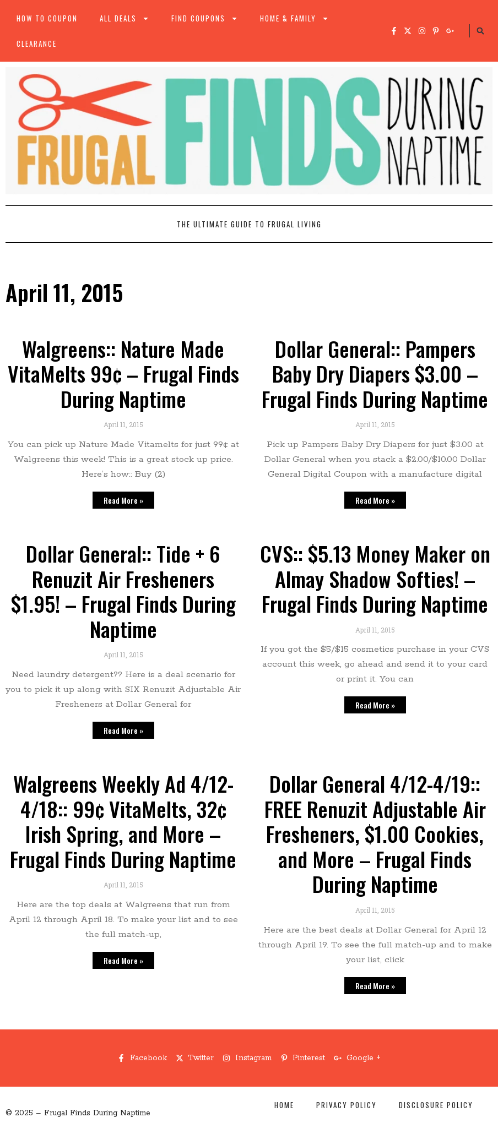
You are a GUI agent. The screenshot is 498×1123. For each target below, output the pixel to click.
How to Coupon (47, 18)
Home (284, 1104)
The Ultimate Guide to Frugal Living (249, 224)
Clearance (37, 43)
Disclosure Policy (436, 1104)
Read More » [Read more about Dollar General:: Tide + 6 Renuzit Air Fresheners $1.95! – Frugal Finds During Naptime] (123, 730)
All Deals (124, 18)
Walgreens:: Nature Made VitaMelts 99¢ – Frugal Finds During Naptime (123, 373)
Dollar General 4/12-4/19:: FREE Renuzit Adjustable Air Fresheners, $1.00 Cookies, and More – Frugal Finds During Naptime (375, 833)
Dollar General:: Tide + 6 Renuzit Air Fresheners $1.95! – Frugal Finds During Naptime (123, 591)
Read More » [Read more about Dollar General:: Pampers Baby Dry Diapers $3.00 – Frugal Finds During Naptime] (375, 500)
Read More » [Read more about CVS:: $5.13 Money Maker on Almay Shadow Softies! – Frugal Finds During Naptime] (375, 705)
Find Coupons (204, 18)
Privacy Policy (346, 1104)
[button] (480, 30)
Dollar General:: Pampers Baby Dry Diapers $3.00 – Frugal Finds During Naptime (375, 373)
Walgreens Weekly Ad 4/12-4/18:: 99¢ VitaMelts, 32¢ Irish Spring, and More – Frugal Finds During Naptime (123, 821)
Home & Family (294, 18)
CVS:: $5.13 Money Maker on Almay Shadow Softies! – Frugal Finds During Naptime (375, 578)
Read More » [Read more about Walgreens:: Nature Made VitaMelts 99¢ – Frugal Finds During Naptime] (123, 500)
